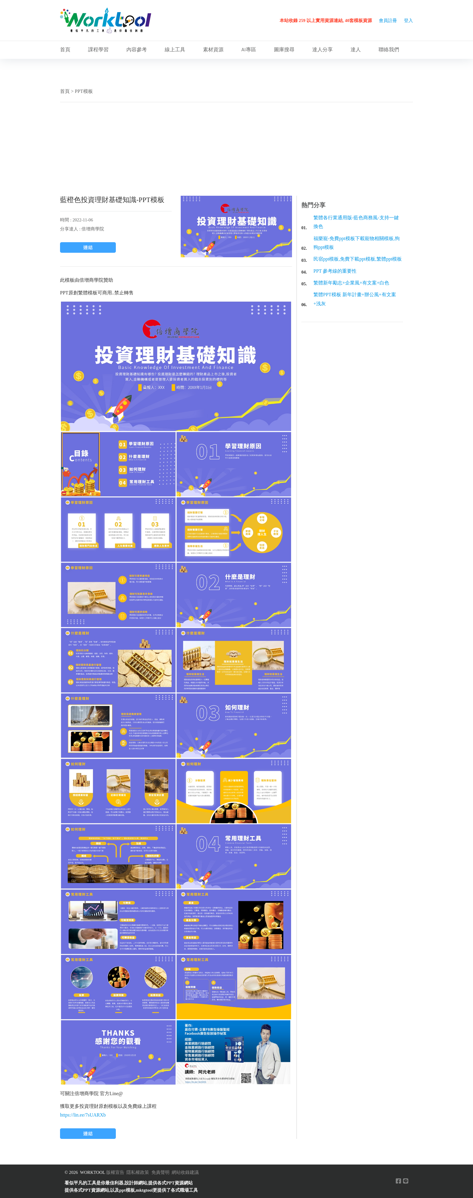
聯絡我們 (389, 49)
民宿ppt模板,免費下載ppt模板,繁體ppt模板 (357, 258)
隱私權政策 (137, 1172)
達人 (356, 49)
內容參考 (136, 49)
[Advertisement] (236, 149)
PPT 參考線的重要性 (335, 271)
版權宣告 (115, 1172)
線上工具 (175, 49)
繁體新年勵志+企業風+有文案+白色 (351, 282)
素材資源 (213, 49)
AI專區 (248, 49)
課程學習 (98, 49)
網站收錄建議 (185, 1172)
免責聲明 (160, 1172)
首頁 (65, 49)
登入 (408, 20)
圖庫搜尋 (284, 49)
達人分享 (322, 49)
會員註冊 (388, 20)
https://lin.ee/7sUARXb (83, 1114)
